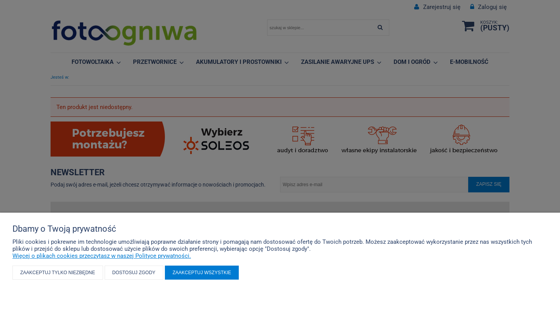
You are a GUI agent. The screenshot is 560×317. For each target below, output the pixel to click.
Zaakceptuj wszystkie (202, 272)
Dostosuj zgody (134, 272)
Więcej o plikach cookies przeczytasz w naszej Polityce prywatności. (101, 255)
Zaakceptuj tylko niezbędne (57, 272)
